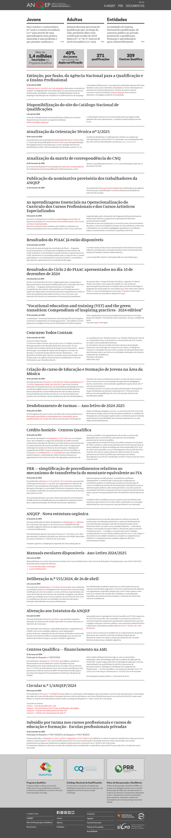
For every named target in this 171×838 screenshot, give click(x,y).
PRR (120, 6)
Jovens (34, 20)
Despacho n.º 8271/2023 (59, 438)
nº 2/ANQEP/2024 (42, 452)
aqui (135, 257)
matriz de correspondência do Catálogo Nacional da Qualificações (55, 167)
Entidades (117, 20)
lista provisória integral (109, 188)
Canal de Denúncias (94, 823)
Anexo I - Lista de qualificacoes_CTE (41, 706)
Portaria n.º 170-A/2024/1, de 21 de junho (56, 481)
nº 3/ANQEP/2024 (59, 452)
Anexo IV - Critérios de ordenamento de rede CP (46, 713)
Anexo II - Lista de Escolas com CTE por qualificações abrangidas (53, 708)
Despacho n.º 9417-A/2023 (54, 738)
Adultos (74, 20)
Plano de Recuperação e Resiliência (39, 823)
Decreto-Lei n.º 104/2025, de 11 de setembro (46, 88)
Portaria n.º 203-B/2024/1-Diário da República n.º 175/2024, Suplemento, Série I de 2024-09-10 (55, 383)
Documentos (135, 6)
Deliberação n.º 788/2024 (73, 522)
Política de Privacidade (95, 827)
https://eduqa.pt (117, 92)
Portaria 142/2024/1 (51, 619)
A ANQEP (109, 6)
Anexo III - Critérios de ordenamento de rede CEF (47, 710)
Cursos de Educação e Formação (42, 566)
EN (143, 2)
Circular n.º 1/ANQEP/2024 (50, 694)
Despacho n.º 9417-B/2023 (78, 738)
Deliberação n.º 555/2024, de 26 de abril (55, 587)
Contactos (91, 814)
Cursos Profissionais (37, 569)
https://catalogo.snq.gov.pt (38, 122)
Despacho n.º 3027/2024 (49, 661)
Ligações (90, 818)
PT (140, 2)
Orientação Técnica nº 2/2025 (67, 140)
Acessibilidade (92, 831)
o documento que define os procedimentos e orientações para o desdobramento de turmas (55, 416)
